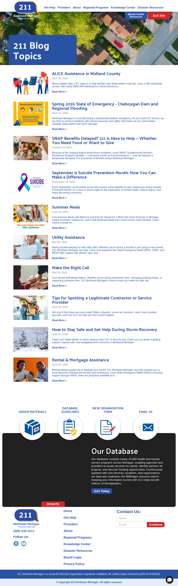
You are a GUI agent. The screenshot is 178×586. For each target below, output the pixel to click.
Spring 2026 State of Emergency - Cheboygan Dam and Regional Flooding (105, 106)
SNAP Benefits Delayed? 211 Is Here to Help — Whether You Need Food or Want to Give (104, 140)
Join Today (102, 491)
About (77, 7)
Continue (156, 524)
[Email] (132, 524)
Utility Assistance (68, 237)
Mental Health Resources (136, 15)
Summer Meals (66, 207)
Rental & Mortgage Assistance (80, 360)
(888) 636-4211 (24, 531)
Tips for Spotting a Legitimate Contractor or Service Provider (102, 300)
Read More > (59, 91)
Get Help (49, 7)
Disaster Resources (151, 7)
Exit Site (159, 15)
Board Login (73, 557)
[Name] (141, 518)
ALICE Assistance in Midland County (86, 73)
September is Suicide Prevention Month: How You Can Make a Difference (104, 175)
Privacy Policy (74, 564)
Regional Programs (96, 7)
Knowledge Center (123, 7)
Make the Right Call (70, 267)
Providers (64, 7)
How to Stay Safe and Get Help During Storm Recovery (104, 329)
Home (68, 511)
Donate (53, 504)
